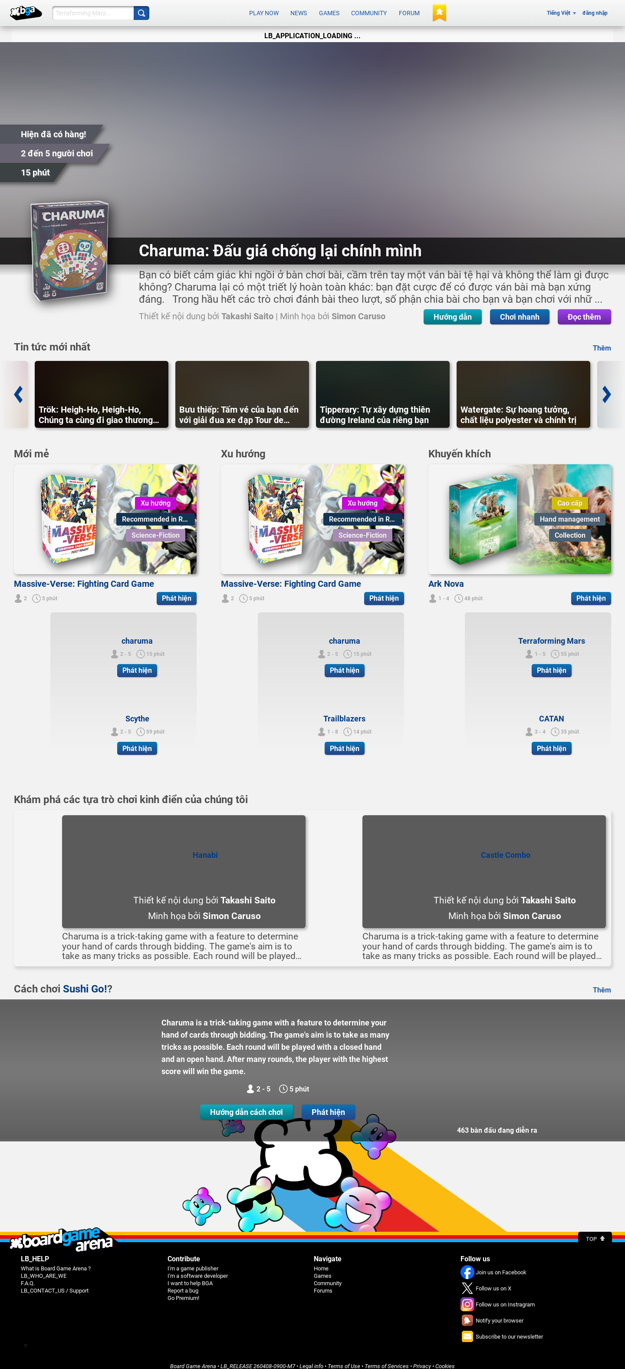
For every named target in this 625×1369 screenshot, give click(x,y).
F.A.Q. (28, 1276)
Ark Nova (446, 576)
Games (329, 9)
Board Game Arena (193, 1359)
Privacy (422, 1359)
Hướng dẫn (290, 309)
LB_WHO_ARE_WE (43, 1268)
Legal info (311, 1359)
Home (321, 1261)
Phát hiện (328, 1104)
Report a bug (183, 1283)
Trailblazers (344, 711)
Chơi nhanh (357, 309)
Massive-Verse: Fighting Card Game (84, 576)
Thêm (602, 341)
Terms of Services (387, 1359)
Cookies (445, 1359)
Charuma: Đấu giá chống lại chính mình (280, 243)
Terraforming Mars (551, 633)
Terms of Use (344, 1359)
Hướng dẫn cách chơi (246, 1104)
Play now (264, 9)
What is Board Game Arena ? (56, 1261)
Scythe (137, 711)
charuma (137, 633)
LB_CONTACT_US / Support (55, 1283)
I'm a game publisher (193, 1261)
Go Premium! (183, 1290)
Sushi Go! (85, 981)
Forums (323, 1283)
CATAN (551, 711)
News (298, 9)
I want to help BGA (190, 1276)
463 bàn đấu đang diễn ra (497, 1123)
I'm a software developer (198, 1268)
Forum (409, 9)
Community (369, 9)
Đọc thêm (421, 309)
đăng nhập (595, 10)
